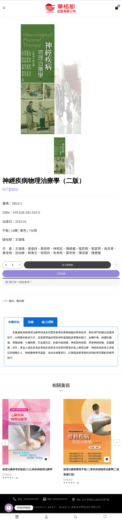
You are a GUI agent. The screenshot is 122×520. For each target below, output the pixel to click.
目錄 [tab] (31, 322)
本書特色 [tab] (14, 322)
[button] (116, 7)
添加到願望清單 (116, 264)
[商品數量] (13, 265)
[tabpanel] (61, 346)
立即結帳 (61, 273)
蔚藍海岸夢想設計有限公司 (86, 507)
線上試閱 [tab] (47, 322)
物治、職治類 (16, 301)
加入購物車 (67, 265)
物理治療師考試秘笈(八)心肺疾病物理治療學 (27, 469)
